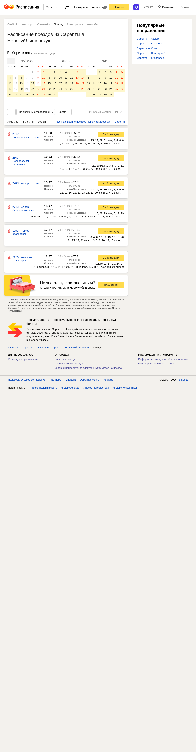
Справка (71, 379)
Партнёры (55, 379)
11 (10, 83)
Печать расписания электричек (157, 363)
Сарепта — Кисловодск (151, 57)
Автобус (93, 24)
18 (10, 88)
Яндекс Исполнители (125, 387)
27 (21, 94)
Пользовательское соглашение (26, 379)
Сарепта (48, 140)
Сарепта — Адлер (148, 38)
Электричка (74, 24)
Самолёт (43, 24)
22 (32, 88)
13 (21, 83)
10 (43, 77)
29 (32, 94)
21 (26, 88)
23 (38, 88)
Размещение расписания (23, 359)
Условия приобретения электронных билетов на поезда (88, 367)
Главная (13, 347)
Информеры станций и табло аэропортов (163, 359)
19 (15, 88)
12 (15, 83)
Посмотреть (111, 284)
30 (38, 94)
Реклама (108, 379)
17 (43, 83)
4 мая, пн (28, 121)
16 (38, 83)
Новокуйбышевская (76, 140)
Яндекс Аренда (70, 387)
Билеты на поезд (65, 359)
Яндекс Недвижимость (43, 387)
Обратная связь (89, 379)
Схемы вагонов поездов (69, 363)
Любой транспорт (20, 24)
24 (43, 88)
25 (10, 94)
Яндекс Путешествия (96, 387)
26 (15, 94)
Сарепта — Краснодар (150, 43)
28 (26, 94)
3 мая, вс (12, 121)
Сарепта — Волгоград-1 (151, 53)
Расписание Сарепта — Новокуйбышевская (62, 347)
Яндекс (183, 379)
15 (32, 83)
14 (26, 83)
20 (21, 88)
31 (43, 94)
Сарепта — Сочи (147, 48)
